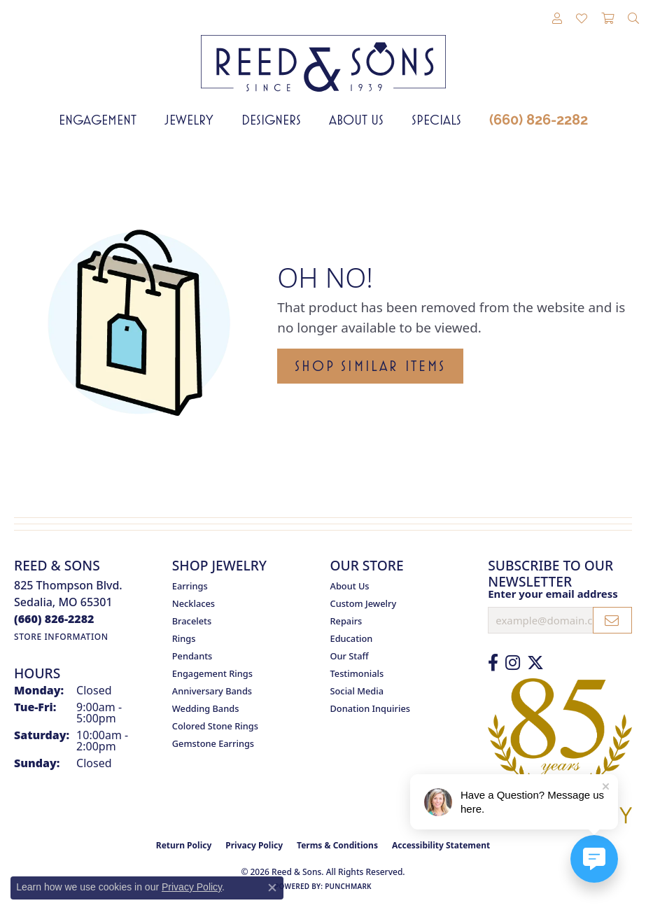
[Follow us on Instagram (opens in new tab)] (512, 662)
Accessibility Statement (441, 845)
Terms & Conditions (337, 845)
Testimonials (357, 673)
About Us (356, 119)
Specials (436, 119)
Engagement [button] (97, 119)
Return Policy (184, 845)
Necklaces (193, 603)
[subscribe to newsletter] (612, 620)
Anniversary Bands (212, 691)
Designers (271, 119)
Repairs (346, 621)
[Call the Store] (54, 618)
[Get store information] (61, 637)
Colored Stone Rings (215, 726)
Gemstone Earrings (213, 743)
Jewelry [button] (188, 119)
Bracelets (191, 621)
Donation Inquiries (370, 708)
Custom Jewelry (363, 603)
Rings (184, 638)
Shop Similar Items (370, 366)
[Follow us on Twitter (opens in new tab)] (535, 662)
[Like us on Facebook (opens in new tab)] (493, 662)
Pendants (192, 656)
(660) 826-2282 (538, 119)
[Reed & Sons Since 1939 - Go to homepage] (323, 53)
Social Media (357, 691)
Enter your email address (553, 594)
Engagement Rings (212, 673)
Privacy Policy (254, 845)
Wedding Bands (205, 708)
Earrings (190, 586)
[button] (557, 18)
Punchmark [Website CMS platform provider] (348, 886)
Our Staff (349, 656)
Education (351, 638)
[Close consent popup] (272, 887)
